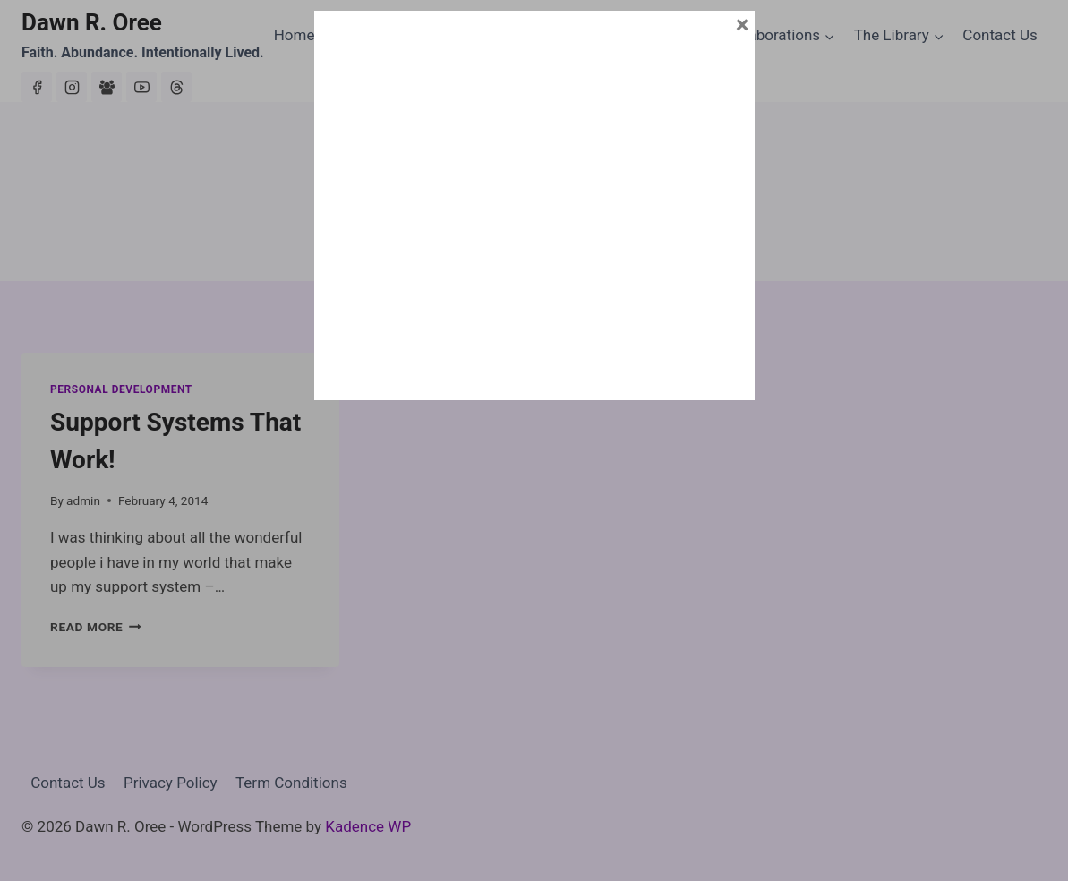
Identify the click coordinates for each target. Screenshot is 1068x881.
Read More (95, 627)
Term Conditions (291, 782)
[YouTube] (141, 87)
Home (294, 35)
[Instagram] (71, 87)
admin (83, 500)
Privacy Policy (171, 782)
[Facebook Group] (106, 87)
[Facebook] (36, 87)
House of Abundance (632, 35)
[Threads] (176, 87)
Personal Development (121, 389)
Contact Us (999, 35)
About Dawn (374, 35)
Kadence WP (368, 826)
